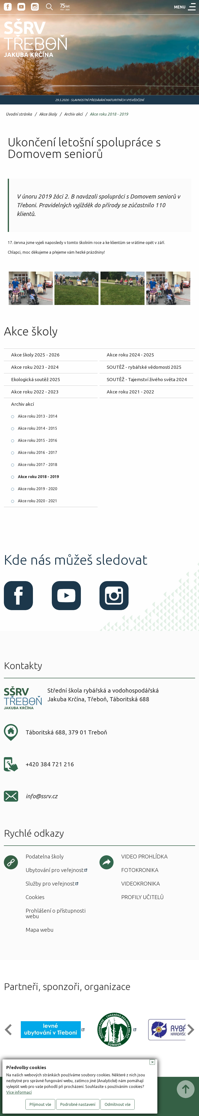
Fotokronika (139, 870)
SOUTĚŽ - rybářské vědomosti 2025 (144, 367)
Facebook (8, 7)
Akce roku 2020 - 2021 (37, 501)
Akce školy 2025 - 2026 (35, 354)
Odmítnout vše (117, 1104)
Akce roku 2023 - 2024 (35, 367)
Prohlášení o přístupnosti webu (56, 913)
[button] (10, 1029)
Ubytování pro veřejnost (55, 870)
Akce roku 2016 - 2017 (37, 452)
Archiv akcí (73, 114)
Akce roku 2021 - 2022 (130, 391)
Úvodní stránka (19, 114)
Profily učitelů (142, 897)
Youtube (21, 7)
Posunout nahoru (186, 1089)
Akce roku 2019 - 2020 (37, 489)
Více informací (19, 1092)
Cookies (35, 897)
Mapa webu (40, 930)
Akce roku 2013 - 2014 (37, 416)
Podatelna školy (45, 856)
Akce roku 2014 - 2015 (37, 428)
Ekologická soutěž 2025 (35, 379)
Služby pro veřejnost (50, 883)
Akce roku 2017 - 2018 (37, 464)
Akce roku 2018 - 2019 (109, 114)
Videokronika (140, 883)
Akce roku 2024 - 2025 (130, 354)
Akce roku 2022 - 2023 (35, 391)
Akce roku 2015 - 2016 (37, 440)
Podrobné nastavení (77, 1104)
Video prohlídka (144, 856)
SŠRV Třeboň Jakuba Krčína (30, 58)
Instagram (35, 7)
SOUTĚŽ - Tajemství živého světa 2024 (147, 379)
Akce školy (48, 114)
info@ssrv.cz (41, 796)
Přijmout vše (40, 1104)
